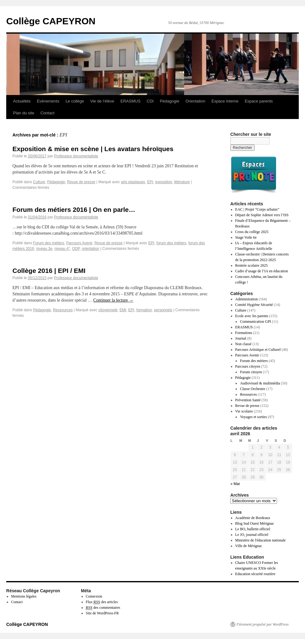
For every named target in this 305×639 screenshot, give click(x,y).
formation (144, 310)
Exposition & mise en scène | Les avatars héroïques (92, 148)
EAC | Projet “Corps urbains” (257, 209)
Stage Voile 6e (246, 237)
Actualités (21, 101)
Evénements (48, 101)
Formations (243, 333)
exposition (163, 182)
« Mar (235, 484)
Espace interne (224, 101)
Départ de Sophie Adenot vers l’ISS (262, 215)
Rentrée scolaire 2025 (251, 265)
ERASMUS (130, 101)
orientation (90, 248)
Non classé (243, 344)
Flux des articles (102, 602)
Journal (240, 338)
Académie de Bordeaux (252, 518)
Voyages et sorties (253, 417)
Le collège (75, 101)
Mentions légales (24, 596)
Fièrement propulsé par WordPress (263, 624)
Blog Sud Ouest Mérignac (254, 523)
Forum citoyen (251, 372)
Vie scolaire (244, 411)
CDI (150, 101)
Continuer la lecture (113, 300)
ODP (76, 248)
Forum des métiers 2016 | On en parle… (73, 209)
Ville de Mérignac (248, 546)
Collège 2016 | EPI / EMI (49, 270)
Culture (39, 182)
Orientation (195, 101)
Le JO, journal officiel (251, 534)
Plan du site (23, 113)
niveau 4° (62, 248)
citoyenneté (107, 310)
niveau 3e (44, 248)
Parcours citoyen (247, 366)
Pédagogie (169, 101)
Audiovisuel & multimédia (260, 383)
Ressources (63, 310)
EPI (150, 182)
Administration (246, 299)
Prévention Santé (248, 400)
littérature (182, 182)
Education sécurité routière (255, 574)
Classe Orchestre (252, 389)
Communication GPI (255, 321)
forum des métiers (171, 243)
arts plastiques (133, 182)
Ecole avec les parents (251, 316)
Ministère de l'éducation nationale (260, 540)
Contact (47, 113)
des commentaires (103, 607)
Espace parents (259, 101)
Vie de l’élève (102, 101)
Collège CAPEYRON (51, 21)
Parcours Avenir (79, 243)
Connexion (94, 596)
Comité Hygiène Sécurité (254, 305)
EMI (123, 310)
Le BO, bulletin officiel (252, 529)
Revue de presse (81, 182)
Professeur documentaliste (76, 156)
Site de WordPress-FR (102, 613)
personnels (163, 310)
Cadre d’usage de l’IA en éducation (261, 271)
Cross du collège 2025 (252, 232)
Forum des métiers (48, 243)
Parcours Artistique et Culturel (258, 349)
